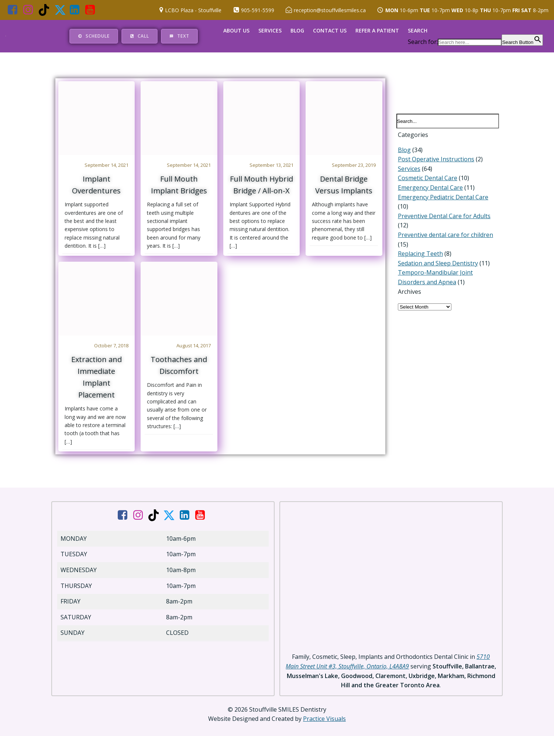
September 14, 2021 (107, 165)
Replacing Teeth (418, 247)
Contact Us (330, 30)
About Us (237, 30)
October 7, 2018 (111, 347)
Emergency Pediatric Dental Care (441, 200)
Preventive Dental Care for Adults (442, 209)
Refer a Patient (377, 30)
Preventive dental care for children (444, 228)
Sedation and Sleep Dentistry (436, 256)
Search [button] (418, 30)
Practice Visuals (324, 714)
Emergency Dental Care (428, 190)
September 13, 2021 (272, 165)
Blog (297, 30)
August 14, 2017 (194, 347)
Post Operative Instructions (434, 162)
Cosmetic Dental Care (426, 181)
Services (270, 30)
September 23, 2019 (354, 165)
